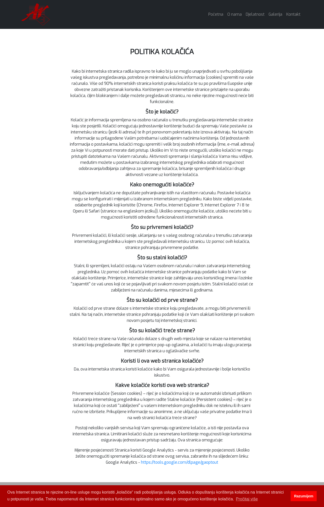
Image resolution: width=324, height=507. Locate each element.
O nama (234, 14)
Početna (216, 14)
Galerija (275, 14)
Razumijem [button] (303, 496)
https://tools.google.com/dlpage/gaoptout (179, 462)
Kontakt (293, 14)
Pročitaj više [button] (247, 499)
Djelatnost (255, 14)
